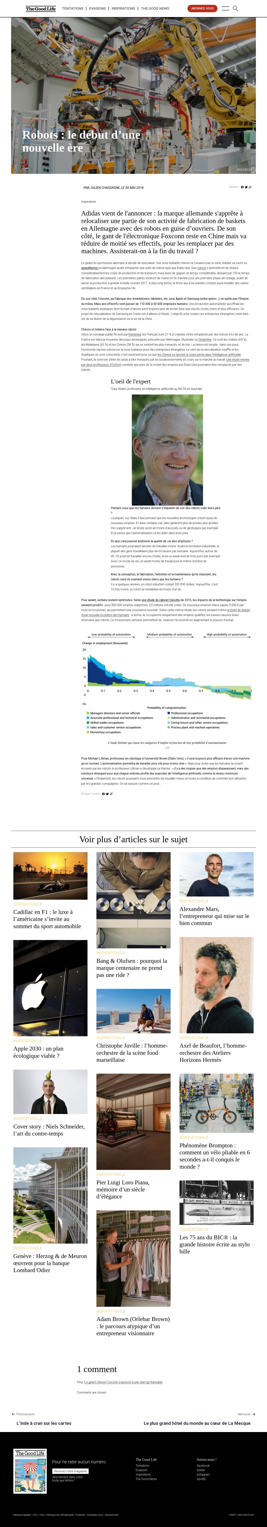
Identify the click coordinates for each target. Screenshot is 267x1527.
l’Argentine (205, 339)
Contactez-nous (95, 1514)
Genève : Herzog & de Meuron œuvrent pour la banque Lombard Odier (50, 1263)
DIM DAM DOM (246, 1514)
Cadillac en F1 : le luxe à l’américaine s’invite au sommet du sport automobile (47, 919)
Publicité (80, 1514)
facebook (203, 1465)
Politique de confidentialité (60, 1514)
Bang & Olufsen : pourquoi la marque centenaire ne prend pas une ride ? (131, 967)
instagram (203, 1474)
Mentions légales (22, 1514)
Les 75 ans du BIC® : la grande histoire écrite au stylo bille (214, 1244)
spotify (201, 1479)
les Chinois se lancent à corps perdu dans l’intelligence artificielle (199, 354)
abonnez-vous (202, 8)
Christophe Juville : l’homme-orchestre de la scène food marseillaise (132, 1052)
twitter (201, 1470)
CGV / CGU (39, 1514)
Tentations (72, 8)
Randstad (134, 334)
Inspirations (123, 8)
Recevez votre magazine (70, 1471)
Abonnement (111, 1514)
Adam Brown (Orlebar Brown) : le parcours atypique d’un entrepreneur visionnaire (133, 1326)
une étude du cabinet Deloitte (161, 600)
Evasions (97, 8)
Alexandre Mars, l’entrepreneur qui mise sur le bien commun (214, 916)
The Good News (155, 8)
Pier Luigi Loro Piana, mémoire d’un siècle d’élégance (122, 1189)
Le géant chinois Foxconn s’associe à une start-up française (123, 1382)
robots (201, 268)
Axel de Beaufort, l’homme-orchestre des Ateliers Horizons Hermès (213, 1052)
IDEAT (233, 1514)
